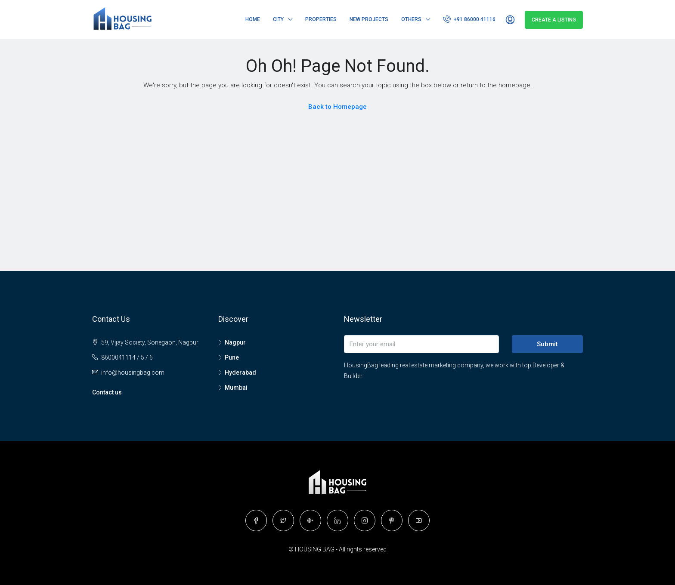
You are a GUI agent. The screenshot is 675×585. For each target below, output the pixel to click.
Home (252, 19)
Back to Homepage (337, 107)
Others (411, 19)
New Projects (369, 19)
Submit (547, 344)
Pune (232, 357)
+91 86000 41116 (469, 19)
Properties (321, 19)
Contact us (107, 392)
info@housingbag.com (132, 372)
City (278, 19)
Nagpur (235, 342)
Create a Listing (554, 20)
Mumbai (236, 387)
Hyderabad (240, 372)
